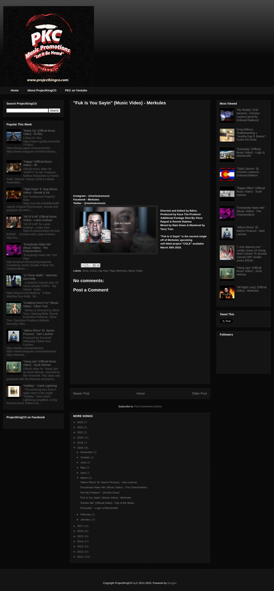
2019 (80, 442)
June (83, 462)
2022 (80, 427)
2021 (80, 432)
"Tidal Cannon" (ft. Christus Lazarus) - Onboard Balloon (248, 172)
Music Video (135, 270)
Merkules (121, 270)
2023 (80, 422)
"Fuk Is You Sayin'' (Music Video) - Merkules (105, 497)
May (83, 467)
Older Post (199, 393)
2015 (80, 536)
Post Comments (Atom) (148, 406)
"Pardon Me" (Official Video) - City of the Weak (107, 502)
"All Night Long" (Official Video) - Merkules (252, 289)
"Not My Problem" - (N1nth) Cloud (99, 492)
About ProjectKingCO (41, 90)
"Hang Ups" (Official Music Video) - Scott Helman (39, 363)
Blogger (171, 583)
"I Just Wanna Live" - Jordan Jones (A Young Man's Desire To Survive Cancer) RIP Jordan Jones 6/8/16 (252, 253)
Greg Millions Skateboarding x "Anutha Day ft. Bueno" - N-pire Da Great (252, 134)
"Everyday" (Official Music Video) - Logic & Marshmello (251, 152)
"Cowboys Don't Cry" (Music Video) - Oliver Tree (40, 304)
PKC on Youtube (76, 90)
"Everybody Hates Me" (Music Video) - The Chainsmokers (113, 487)
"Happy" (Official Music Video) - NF (37, 163)
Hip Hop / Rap (106, 270)
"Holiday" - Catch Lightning (40, 385)
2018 (85, 270)
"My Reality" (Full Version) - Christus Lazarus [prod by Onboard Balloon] (248, 115)
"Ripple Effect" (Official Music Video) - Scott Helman (251, 191)
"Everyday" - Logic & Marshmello (99, 507)
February (86, 514)
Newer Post (81, 393)
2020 (80, 437)
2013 (80, 546)
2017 (80, 525)
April (83, 472)
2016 (80, 531)
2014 (80, 541)
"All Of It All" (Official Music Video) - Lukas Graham (40, 218)
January (85, 519)
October (85, 457)
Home (15, 90)
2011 (80, 556)
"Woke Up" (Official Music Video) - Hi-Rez (39, 132)
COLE (93, 270)
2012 (80, 551)
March (84, 477)
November (86, 452)
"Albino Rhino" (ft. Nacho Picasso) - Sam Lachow (108, 482)
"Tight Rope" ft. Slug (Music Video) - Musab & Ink (40, 190)
